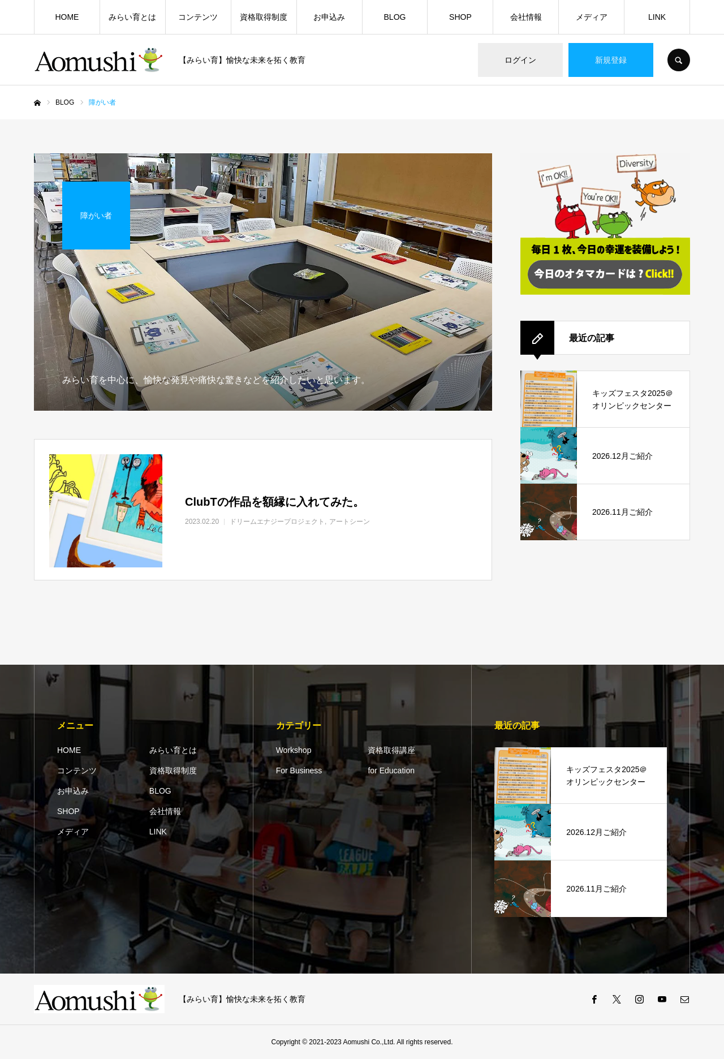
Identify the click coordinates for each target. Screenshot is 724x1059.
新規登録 (611, 59)
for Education (391, 770)
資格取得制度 (263, 16)
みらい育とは (132, 16)
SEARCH (678, 60)
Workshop (294, 750)
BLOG (395, 16)
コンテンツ (198, 16)
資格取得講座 (391, 750)
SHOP (460, 16)
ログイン (520, 59)
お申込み (329, 16)
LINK (657, 16)
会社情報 (526, 16)
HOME (67, 16)
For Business (299, 770)
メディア (591, 16)
